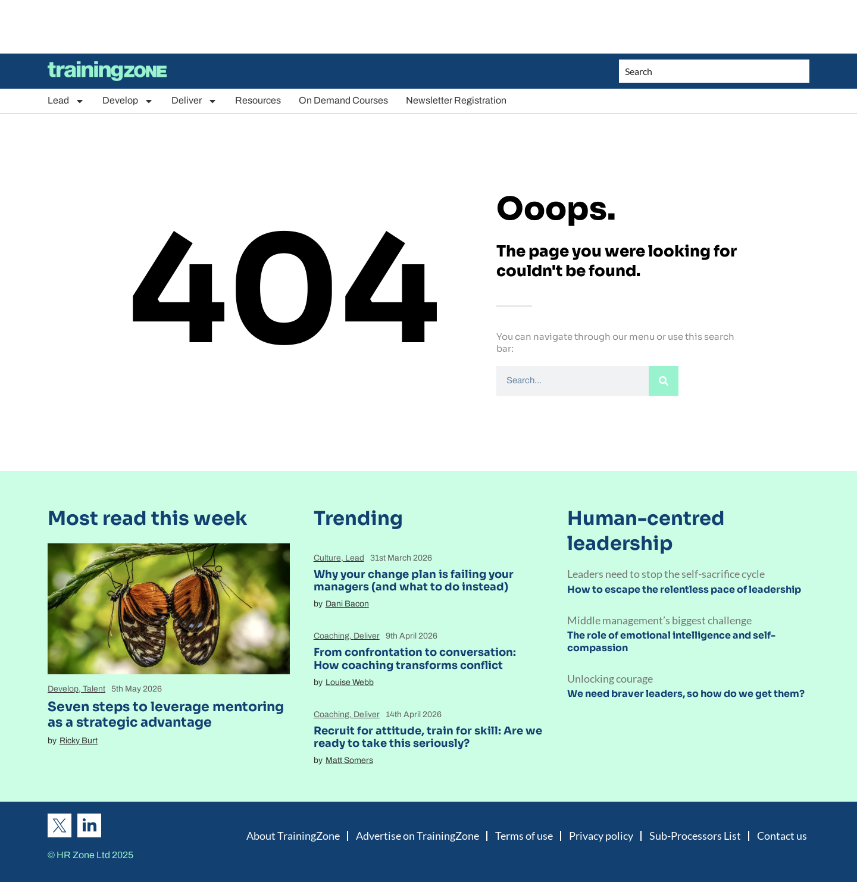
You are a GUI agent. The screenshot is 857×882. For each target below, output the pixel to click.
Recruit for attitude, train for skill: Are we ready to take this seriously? (428, 737)
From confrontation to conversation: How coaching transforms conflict (415, 659)
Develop (128, 101)
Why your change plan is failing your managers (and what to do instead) (414, 581)
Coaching (331, 635)
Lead (66, 101)
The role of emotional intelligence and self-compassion (671, 641)
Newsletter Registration (456, 100)
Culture (327, 557)
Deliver (194, 101)
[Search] (663, 381)
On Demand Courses (343, 100)
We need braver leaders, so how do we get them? (686, 693)
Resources (258, 100)
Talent (94, 688)
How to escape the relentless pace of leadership (684, 589)
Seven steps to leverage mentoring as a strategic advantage (166, 714)
